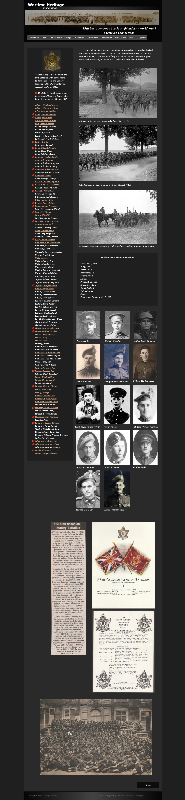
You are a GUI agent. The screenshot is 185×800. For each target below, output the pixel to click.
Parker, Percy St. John (45, 368)
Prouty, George (42, 392)
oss (50, 117)
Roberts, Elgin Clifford (46, 398)
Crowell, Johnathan (44, 190)
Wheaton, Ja (41, 441)
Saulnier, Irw (41, 407)
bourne (56, 328)
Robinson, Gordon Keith (46, 401)
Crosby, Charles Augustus (47, 181)
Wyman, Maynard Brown (46, 453)
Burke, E (39, 142)
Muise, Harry (41, 337)
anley (54, 331)
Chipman (39, 157)
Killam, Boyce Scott (44, 288)
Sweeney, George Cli (45, 423)
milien (46, 142)
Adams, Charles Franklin (46, 105)
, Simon (47, 212)
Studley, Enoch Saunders (46, 417)
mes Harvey (52, 221)
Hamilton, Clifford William (48, 242)
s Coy (51, 371)
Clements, (40, 175)
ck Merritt (52, 441)
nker (55, 285)
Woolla (38, 450)
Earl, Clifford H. (42, 215)
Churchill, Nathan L (44, 160)
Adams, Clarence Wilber (46, 108)
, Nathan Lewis (51, 157)
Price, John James (43, 389)
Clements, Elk (41, 169)
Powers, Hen (41, 386)
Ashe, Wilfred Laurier (45, 120)
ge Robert (54, 444)
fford (57, 423)
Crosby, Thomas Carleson (47, 184)
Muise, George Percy (45, 334)
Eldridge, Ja (41, 221)
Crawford (50, 239)
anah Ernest (53, 169)
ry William (52, 386)
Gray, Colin (40, 239)
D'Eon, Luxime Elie (44, 200)
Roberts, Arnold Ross (45, 395)
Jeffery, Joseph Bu (44, 285)
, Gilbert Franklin (48, 148)
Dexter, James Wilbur (45, 203)
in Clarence (52, 407)
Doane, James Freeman (46, 206)
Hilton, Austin (41, 258)
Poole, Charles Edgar (45, 377)
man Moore (51, 114)
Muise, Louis (41, 340)
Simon (48, 175)
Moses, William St (43, 331)
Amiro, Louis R (42, 117)
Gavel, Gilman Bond (44, 230)
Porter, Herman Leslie (45, 380)
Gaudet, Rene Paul (44, 224)
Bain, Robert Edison (44, 123)
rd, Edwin (46, 450)
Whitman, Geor (42, 444)
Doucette (39, 212)
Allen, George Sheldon (45, 111)
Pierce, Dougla (42, 371)
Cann (37, 148)
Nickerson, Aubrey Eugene (47, 352)
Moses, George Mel (44, 328)
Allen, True (40, 114)
